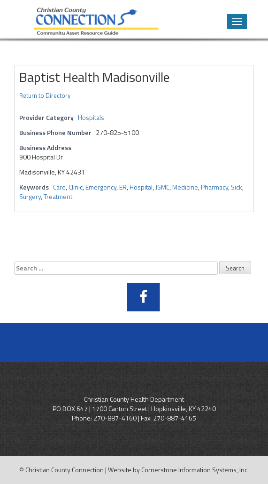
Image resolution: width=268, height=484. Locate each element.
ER (123, 187)
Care (59, 187)
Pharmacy (214, 187)
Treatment (58, 196)
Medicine (185, 187)
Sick (236, 187)
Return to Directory (44, 95)
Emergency (100, 187)
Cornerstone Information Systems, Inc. (195, 470)
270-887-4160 (115, 418)
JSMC (162, 187)
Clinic (76, 187)
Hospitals (91, 117)
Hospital (141, 187)
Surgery (30, 196)
